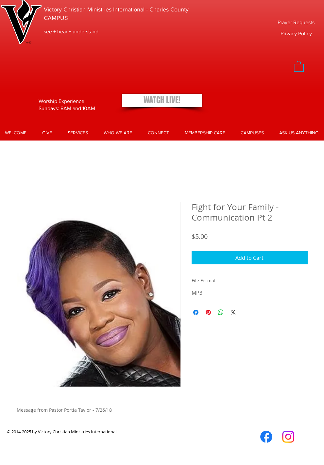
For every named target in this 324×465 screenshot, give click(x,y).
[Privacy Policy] (296, 33)
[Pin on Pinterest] (208, 312)
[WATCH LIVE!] (162, 100)
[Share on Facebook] (196, 312)
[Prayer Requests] (296, 23)
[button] (299, 66)
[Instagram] (288, 437)
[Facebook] (266, 437)
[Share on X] (233, 312)
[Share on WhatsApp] (221, 312)
